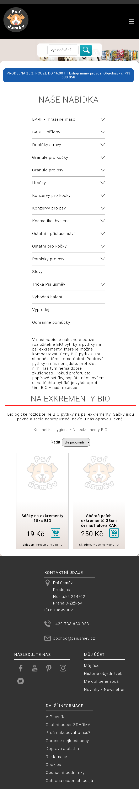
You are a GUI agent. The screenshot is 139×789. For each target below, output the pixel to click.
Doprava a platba (62, 748)
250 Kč (92, 534)
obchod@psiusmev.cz (74, 638)
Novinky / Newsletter (104, 689)
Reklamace (56, 756)
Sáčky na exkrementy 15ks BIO (42, 518)
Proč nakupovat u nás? (68, 732)
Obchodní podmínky (65, 772)
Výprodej (40, 309)
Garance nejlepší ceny (67, 740)
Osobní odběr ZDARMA (68, 724)
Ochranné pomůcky (51, 322)
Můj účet (92, 665)
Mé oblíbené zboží (102, 681)
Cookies (53, 764)
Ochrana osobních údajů (69, 780)
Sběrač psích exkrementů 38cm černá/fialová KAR (99, 520)
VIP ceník (55, 716)
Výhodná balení (47, 297)
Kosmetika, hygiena (51, 429)
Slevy (37, 271)
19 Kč (35, 534)
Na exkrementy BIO (90, 429)
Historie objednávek (103, 673)
